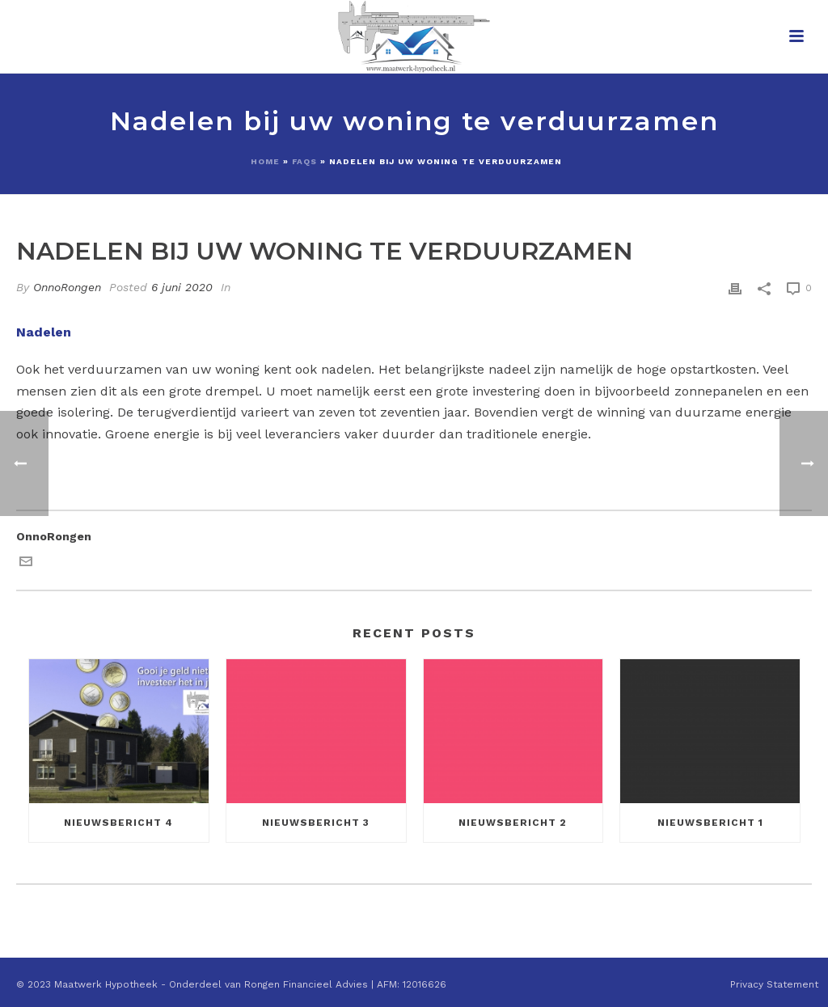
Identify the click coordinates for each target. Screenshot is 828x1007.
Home (265, 161)
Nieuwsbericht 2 (512, 822)
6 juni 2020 (182, 287)
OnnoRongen (67, 287)
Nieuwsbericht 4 (118, 822)
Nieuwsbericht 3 (316, 822)
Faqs (304, 161)
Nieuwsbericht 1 (710, 822)
